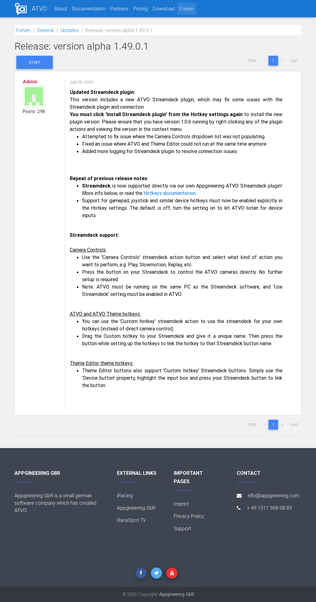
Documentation (88, 9)
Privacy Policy (189, 516)
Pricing (140, 9)
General (45, 30)
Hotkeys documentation (169, 193)
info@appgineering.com (268, 495)
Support (182, 528)
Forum (186, 9)
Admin (30, 82)
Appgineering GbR (136, 508)
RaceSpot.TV (131, 520)
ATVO (39, 8)
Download (164, 9)
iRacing (125, 495)
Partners (119, 9)
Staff (34, 62)
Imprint (181, 504)
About (60, 9)
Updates (69, 30)
